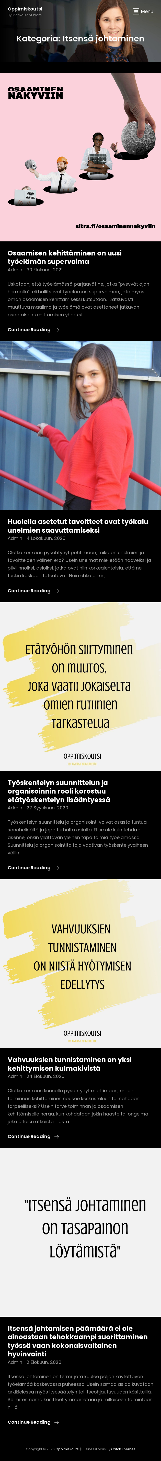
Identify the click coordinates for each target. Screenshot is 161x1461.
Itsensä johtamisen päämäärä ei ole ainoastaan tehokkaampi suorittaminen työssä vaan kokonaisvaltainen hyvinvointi (78, 1341)
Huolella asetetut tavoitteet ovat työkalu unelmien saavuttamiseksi (78, 526)
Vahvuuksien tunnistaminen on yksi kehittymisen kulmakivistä (70, 1064)
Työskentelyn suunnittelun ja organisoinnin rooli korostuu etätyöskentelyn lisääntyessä (59, 791)
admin (15, 269)
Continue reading (33, 329)
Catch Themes (123, 1449)
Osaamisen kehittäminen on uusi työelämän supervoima (65, 257)
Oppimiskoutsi (25, 9)
